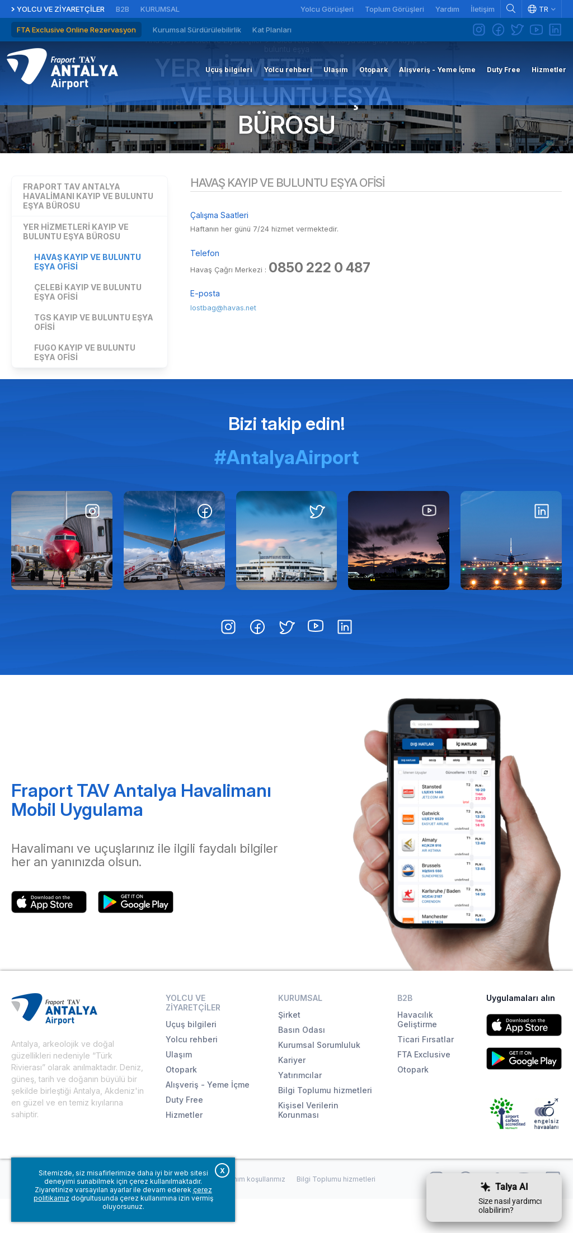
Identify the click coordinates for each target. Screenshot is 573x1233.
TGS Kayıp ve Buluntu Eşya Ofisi (93, 355)
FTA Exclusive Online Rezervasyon (76, 29)
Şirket (289, 1049)
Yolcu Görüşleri (327, 8)
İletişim (483, 8)
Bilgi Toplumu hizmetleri (325, 1124)
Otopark (181, 1103)
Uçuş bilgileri (191, 1058)
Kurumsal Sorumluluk (319, 1079)
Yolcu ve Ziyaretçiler (61, 8)
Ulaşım (179, 1088)
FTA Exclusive (423, 1088)
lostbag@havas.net (229, 344)
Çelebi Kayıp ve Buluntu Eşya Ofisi (88, 325)
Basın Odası (301, 1064)
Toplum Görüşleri (394, 8)
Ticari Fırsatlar (425, 1073)
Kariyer (292, 1094)
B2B (122, 8)
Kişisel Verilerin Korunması (308, 1144)
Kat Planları (272, 29)
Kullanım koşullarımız (251, 1212)
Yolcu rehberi (192, 1073)
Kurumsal (160, 8)
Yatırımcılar (300, 1109)
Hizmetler (184, 1149)
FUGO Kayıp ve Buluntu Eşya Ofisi (84, 385)
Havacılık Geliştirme (417, 1053)
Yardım (447, 8)
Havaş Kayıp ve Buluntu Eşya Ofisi (87, 295)
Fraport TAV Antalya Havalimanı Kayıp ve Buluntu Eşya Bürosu (88, 229)
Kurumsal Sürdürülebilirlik (197, 29)
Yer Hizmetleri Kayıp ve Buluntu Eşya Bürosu (286, 123)
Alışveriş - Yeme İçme (208, 1118)
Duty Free (184, 1133)
